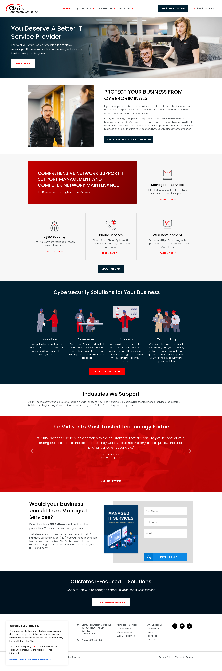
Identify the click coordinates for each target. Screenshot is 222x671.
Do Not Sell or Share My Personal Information (32, 659)
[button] (31, 455)
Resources (123, 8)
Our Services (104, 8)
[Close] (65, 623)
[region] (37, 643)
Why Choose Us (81, 8)
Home (64, 8)
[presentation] (165, 548)
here (34, 646)
